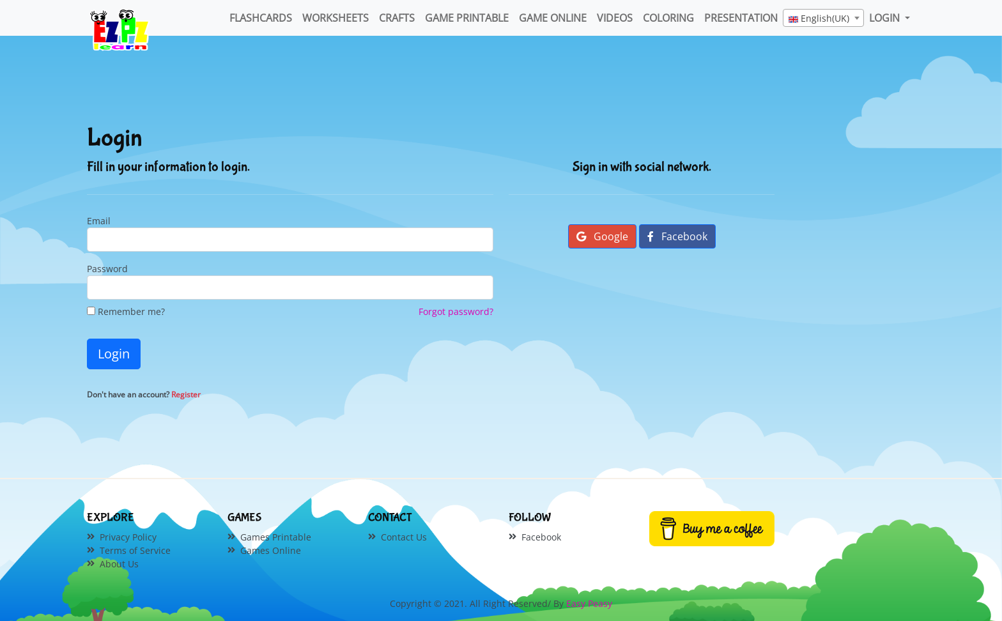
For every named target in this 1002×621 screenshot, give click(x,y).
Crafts (397, 18)
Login (114, 353)
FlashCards (260, 18)
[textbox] (823, 18)
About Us (119, 564)
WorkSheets (335, 18)
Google (602, 236)
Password (107, 269)
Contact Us (404, 537)
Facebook (677, 236)
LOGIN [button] (885, 18)
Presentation (741, 18)
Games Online (270, 550)
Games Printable (275, 537)
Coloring (668, 18)
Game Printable (467, 18)
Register (186, 394)
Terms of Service (135, 550)
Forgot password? (456, 311)
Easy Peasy (589, 603)
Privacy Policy (128, 537)
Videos (615, 18)
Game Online (553, 18)
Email (99, 221)
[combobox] (823, 18)
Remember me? (126, 311)
